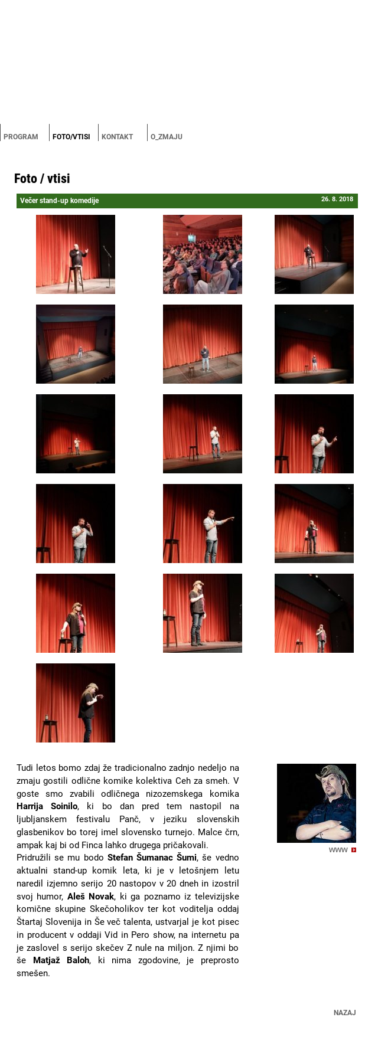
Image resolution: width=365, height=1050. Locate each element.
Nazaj (345, 1013)
